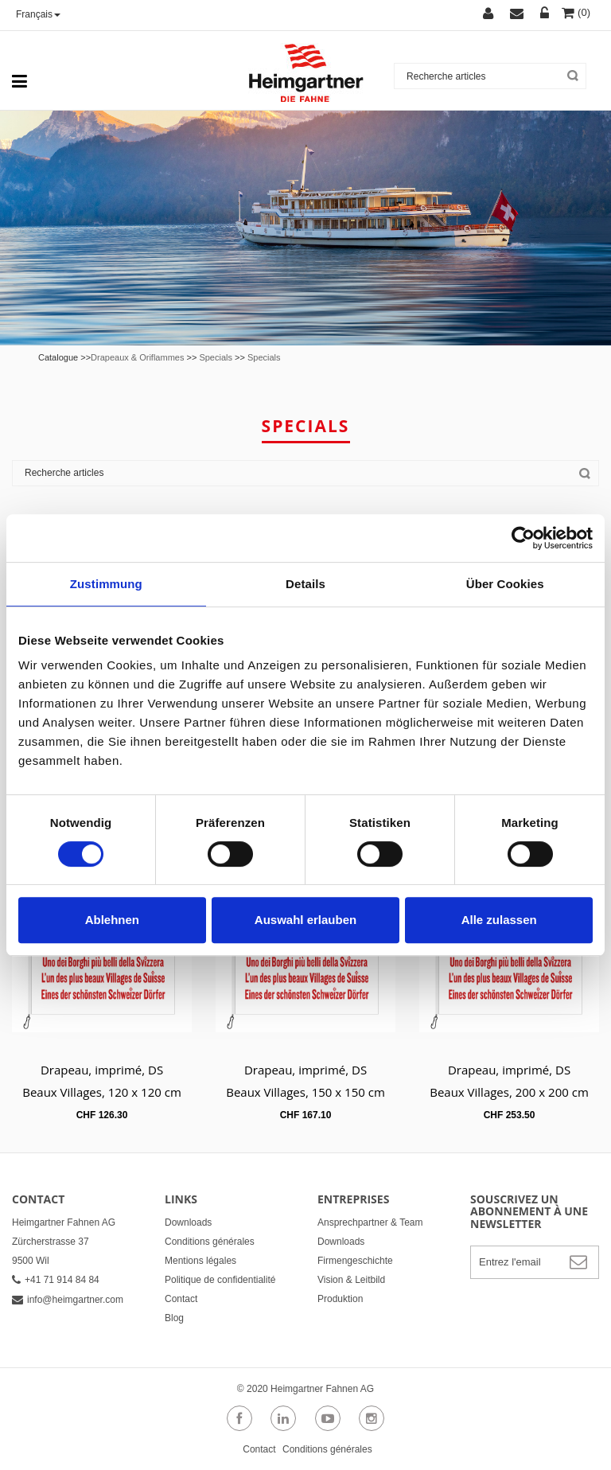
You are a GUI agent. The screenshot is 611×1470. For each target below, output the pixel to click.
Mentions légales (200, 1260)
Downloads (188, 1222)
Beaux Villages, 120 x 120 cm (101, 1092)
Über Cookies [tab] (505, 584)
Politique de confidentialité (220, 1279)
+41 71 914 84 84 (55, 1279)
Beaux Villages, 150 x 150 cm (305, 1092)
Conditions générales (210, 1241)
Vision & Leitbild (351, 1279)
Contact (181, 1298)
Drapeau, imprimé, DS (102, 1070)
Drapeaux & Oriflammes (137, 357)
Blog (174, 1318)
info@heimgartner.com (67, 1299)
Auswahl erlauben (305, 919)
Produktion (340, 1298)
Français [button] (38, 14)
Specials (215, 357)
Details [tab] (305, 584)
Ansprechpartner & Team (370, 1222)
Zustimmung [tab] (106, 584)
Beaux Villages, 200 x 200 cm (509, 1092)
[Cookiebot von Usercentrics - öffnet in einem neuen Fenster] (523, 538)
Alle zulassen (499, 919)
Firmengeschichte (355, 1260)
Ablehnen (112, 919)
